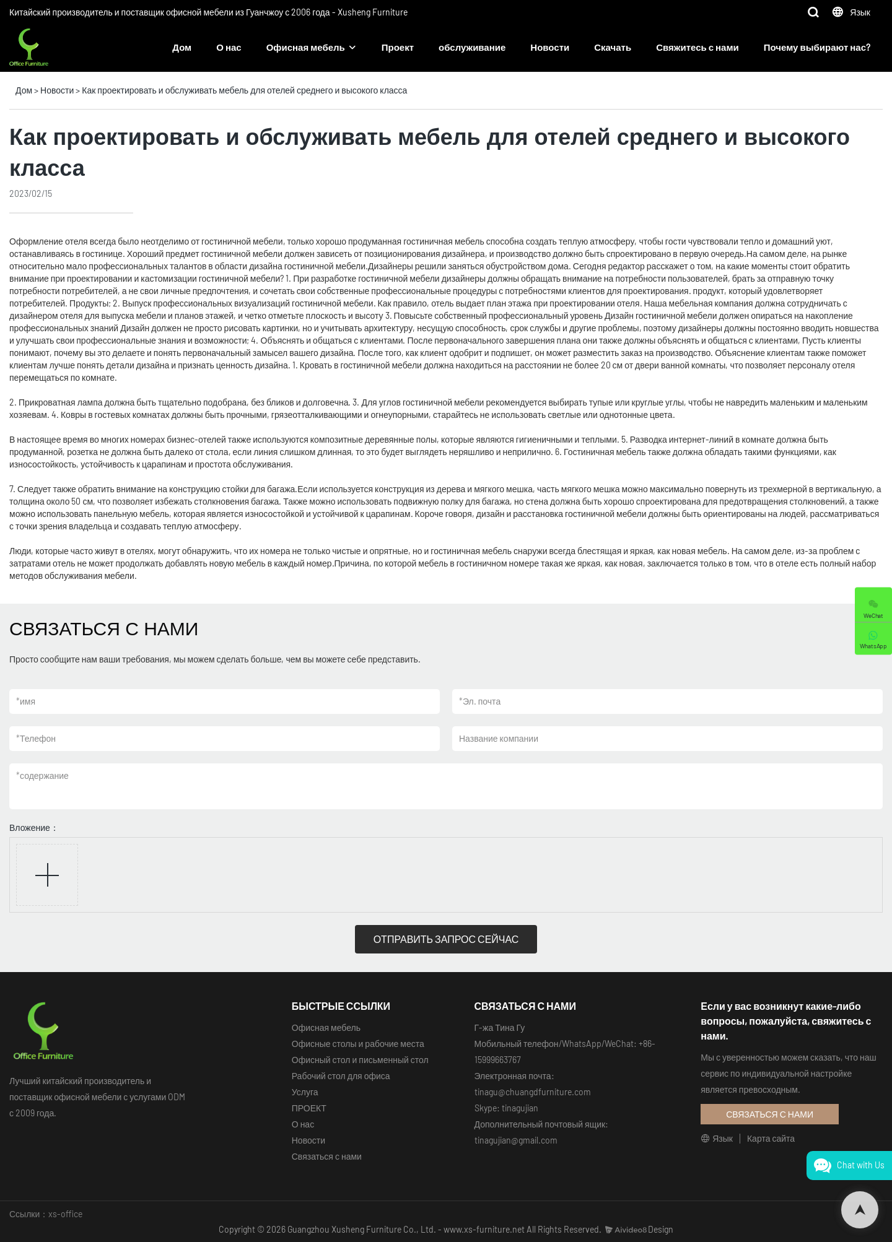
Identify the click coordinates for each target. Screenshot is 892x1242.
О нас (228, 47)
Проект (398, 47)
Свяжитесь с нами (697, 47)
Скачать (612, 47)
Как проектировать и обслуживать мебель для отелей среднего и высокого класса (244, 90)
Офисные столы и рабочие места (358, 1043)
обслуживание (472, 47)
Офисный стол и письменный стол (360, 1059)
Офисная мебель (305, 47)
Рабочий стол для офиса (341, 1075)
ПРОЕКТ (309, 1108)
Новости (549, 47)
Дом (181, 47)
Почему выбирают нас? (817, 47)
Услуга (305, 1092)
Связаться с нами (327, 1156)
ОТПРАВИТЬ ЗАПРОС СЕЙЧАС (446, 939)
